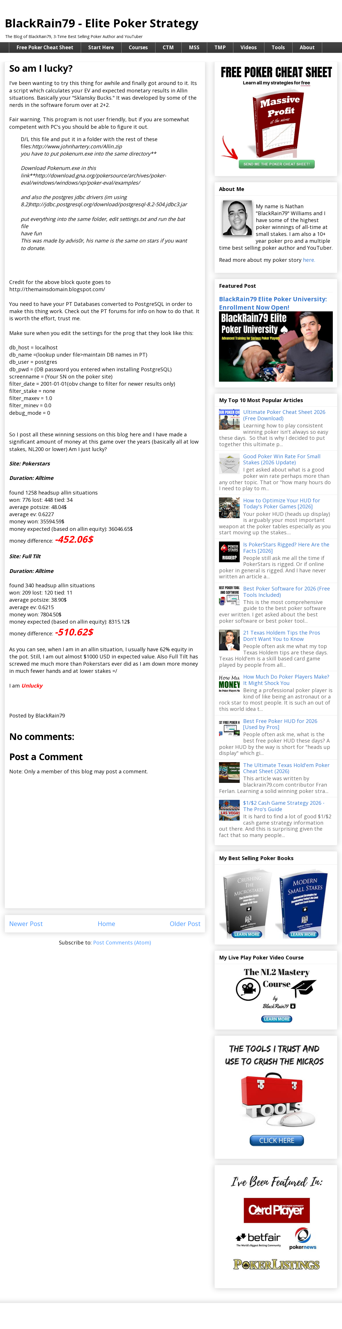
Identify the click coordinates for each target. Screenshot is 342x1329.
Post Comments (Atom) (122, 942)
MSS (194, 47)
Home (106, 923)
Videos (249, 47)
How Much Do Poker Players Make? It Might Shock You (286, 679)
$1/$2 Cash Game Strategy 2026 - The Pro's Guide (283, 806)
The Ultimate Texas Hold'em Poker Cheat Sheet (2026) (286, 768)
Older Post (185, 923)
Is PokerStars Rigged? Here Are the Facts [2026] (286, 547)
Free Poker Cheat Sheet (44, 47)
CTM (168, 47)
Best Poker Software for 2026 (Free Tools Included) (286, 591)
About (307, 47)
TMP (220, 47)
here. (309, 259)
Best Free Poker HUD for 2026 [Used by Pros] (280, 724)
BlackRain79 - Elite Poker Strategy (102, 23)
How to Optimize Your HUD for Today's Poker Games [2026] (281, 503)
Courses (138, 47)
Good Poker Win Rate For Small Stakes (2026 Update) (281, 459)
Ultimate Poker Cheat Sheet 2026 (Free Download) (284, 415)
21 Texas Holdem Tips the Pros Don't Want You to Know (281, 635)
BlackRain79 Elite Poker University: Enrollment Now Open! (273, 303)
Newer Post (26, 923)
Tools (278, 47)
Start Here (101, 47)
